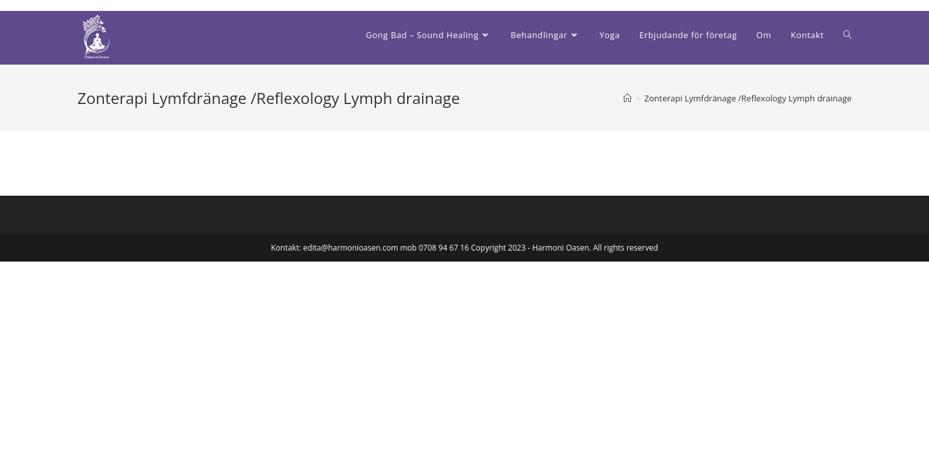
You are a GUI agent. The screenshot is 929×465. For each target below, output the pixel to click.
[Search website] (847, 35)
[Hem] (627, 98)
